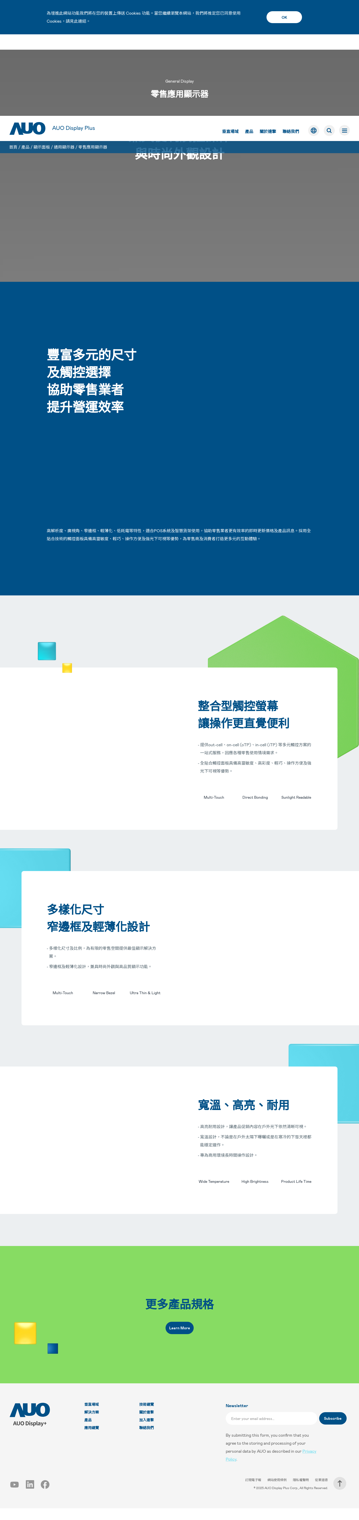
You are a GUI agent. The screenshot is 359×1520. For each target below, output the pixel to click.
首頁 (13, 68)
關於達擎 (267, 50)
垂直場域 (230, 50)
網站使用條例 (277, 1492)
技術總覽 (146, 1416)
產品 (249, 50)
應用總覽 (91, 1439)
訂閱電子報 (253, 1492)
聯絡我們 (290, 50)
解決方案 (91, 1424)
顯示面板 (41, 68)
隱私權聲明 (301, 1492)
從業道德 (321, 1492)
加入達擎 (146, 1432)
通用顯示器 (64, 68)
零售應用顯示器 (92, 68)
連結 (82, 21)
